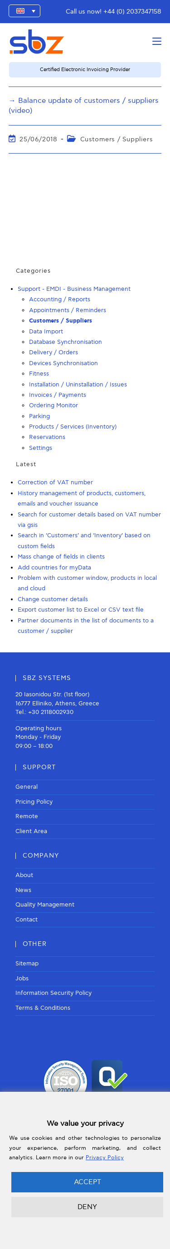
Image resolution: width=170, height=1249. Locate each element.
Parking (39, 416)
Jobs (22, 978)
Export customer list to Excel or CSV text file (81, 609)
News (23, 890)
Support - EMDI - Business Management (74, 289)
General (26, 787)
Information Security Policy (53, 993)
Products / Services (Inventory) (73, 426)
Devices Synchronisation (63, 363)
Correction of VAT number (55, 482)
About (24, 875)
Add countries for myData (54, 567)
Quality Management (44, 904)
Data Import (46, 331)
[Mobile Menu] (156, 41)
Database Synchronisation (65, 342)
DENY (87, 1207)
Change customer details (53, 599)
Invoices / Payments (57, 395)
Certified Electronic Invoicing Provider (85, 69)
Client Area (31, 831)
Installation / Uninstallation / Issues (78, 384)
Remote (26, 816)
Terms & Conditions (42, 1008)
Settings (40, 448)
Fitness (39, 373)
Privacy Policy (105, 1157)
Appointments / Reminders (67, 310)
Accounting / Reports (59, 299)
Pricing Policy (34, 801)
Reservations (47, 437)
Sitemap (27, 963)
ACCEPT (87, 1182)
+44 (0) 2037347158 (132, 11)
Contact (26, 919)
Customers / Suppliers (116, 139)
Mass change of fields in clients (61, 556)
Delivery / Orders (53, 352)
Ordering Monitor (53, 405)
